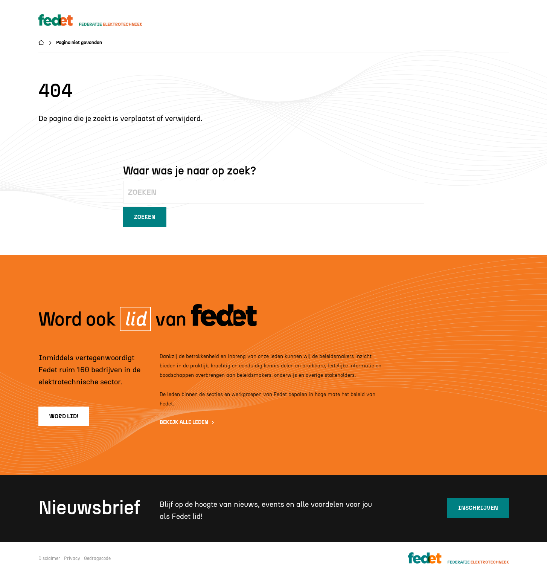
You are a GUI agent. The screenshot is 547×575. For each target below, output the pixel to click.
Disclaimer (49, 558)
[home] (97, 20)
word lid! (63, 416)
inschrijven (478, 508)
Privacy (72, 558)
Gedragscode (97, 558)
